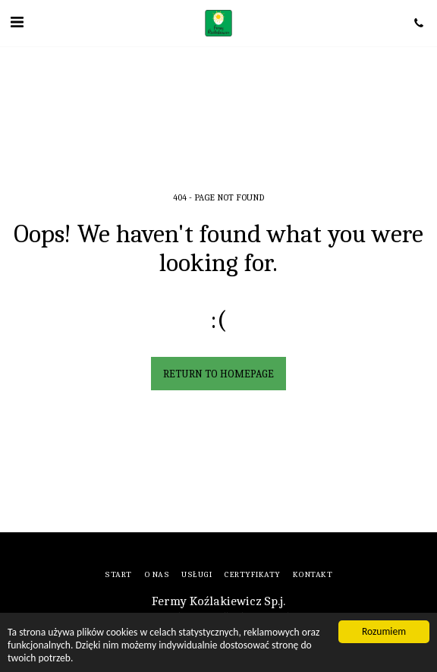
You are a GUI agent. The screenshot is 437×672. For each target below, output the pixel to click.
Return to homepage (218, 374)
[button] (17, 22)
